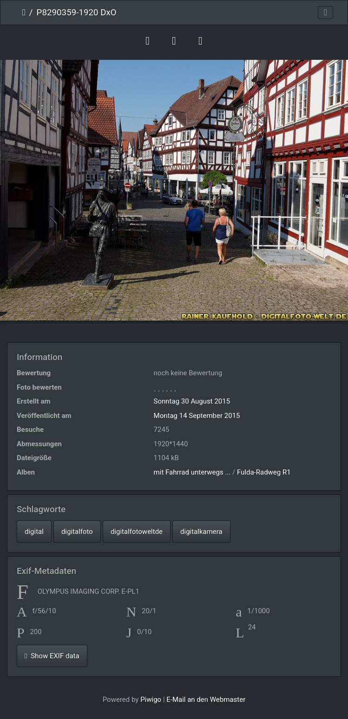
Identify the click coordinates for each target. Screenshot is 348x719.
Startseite (24, 12)
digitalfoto (77, 531)
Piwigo (150, 699)
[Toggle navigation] (325, 12)
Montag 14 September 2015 (197, 415)
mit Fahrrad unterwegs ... (192, 472)
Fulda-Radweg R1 (264, 472)
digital (34, 531)
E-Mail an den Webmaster (205, 699)
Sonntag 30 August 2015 (192, 401)
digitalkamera (201, 531)
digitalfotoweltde (137, 531)
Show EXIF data (52, 656)
